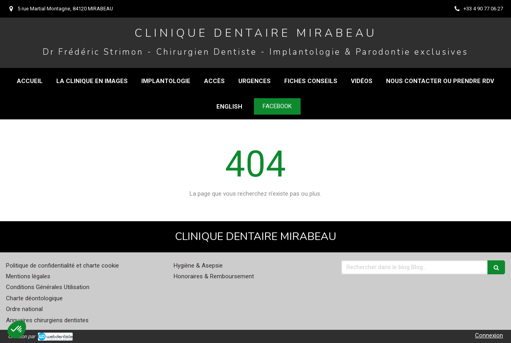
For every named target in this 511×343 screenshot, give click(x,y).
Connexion (489, 335)
